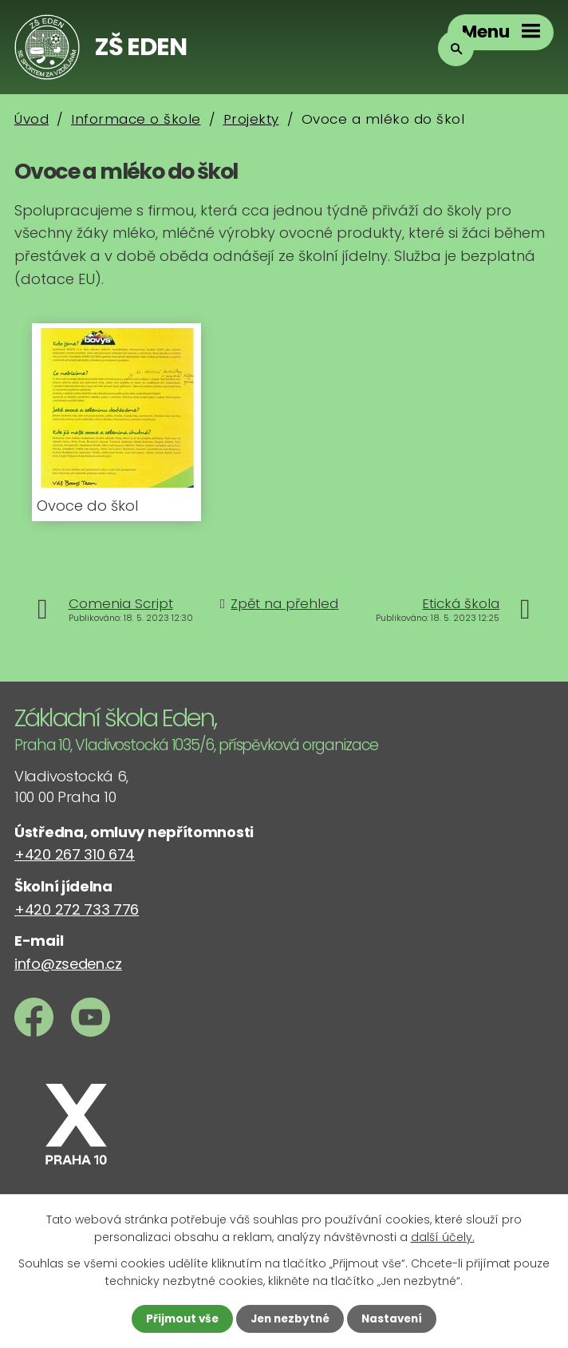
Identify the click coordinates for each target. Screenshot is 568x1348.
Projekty (251, 118)
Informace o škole (136, 118)
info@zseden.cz (68, 964)
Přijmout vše (178, 1318)
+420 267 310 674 (74, 854)
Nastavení (396, 1318)
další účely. (443, 1236)
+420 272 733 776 (76, 909)
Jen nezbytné (290, 1318)
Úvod (31, 118)
